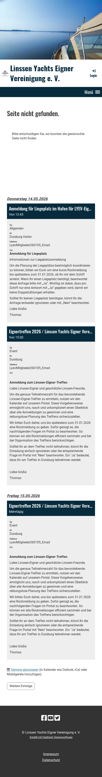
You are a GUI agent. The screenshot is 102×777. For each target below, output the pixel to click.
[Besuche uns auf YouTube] (50, 718)
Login (93, 73)
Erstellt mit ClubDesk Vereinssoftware (51, 737)
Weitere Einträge (21, 686)
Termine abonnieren (24, 670)
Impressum (51, 754)
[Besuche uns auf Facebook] (44, 718)
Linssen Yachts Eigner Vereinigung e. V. (42, 73)
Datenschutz (51, 760)
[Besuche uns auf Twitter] (57, 718)
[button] (51, 262)
